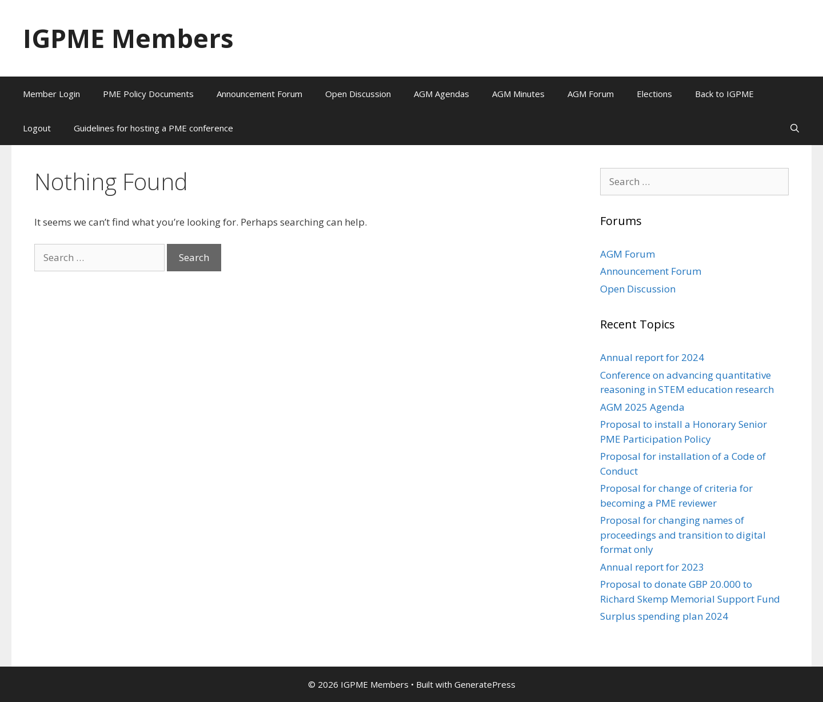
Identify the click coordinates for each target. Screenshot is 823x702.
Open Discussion (358, 93)
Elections (654, 93)
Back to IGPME (724, 93)
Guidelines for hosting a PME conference (153, 128)
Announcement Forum (259, 93)
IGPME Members (128, 38)
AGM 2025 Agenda (642, 407)
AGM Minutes (518, 93)
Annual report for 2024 (652, 357)
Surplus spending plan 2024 (664, 616)
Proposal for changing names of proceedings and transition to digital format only (683, 535)
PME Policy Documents (148, 93)
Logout (37, 128)
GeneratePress (485, 684)
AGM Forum (591, 93)
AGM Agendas (441, 93)
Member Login (51, 93)
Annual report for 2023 (652, 566)
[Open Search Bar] (795, 128)
